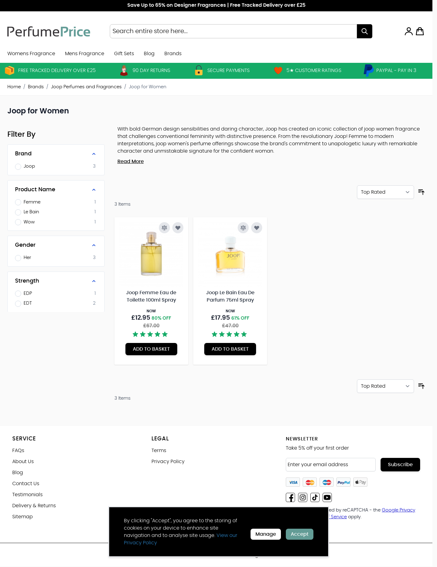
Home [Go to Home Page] (14, 87)
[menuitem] (173, 53)
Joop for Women (148, 87)
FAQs (18, 450)
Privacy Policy (168, 461)
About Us (23, 461)
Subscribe (400, 464)
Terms (158, 450)
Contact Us (25, 483)
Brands (36, 87)
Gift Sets (124, 53)
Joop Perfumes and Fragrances (86, 87)
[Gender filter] (56, 245)
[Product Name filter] (56, 189)
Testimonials (27, 494)
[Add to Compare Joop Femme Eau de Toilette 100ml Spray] (164, 227)
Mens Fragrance (84, 53)
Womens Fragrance (31, 53)
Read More (130, 161)
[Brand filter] (56, 154)
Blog (149, 53)
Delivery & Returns (34, 505)
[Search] (364, 31)
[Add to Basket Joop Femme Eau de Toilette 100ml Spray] (151, 349)
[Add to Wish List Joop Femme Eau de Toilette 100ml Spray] (177, 227)
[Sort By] (385, 192)
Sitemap (22, 516)
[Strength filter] (56, 281)
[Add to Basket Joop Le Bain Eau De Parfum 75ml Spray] (230, 349)
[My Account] (409, 31)
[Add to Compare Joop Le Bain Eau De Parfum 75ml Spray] (243, 227)
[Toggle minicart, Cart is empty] (420, 31)
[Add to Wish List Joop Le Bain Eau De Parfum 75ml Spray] (256, 227)
